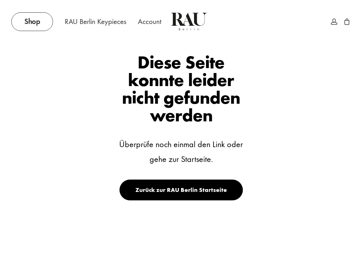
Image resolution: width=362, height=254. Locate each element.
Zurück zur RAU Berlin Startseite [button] (181, 190)
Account (149, 21)
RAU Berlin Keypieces (95, 21)
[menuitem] (34, 21)
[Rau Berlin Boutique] (189, 21)
